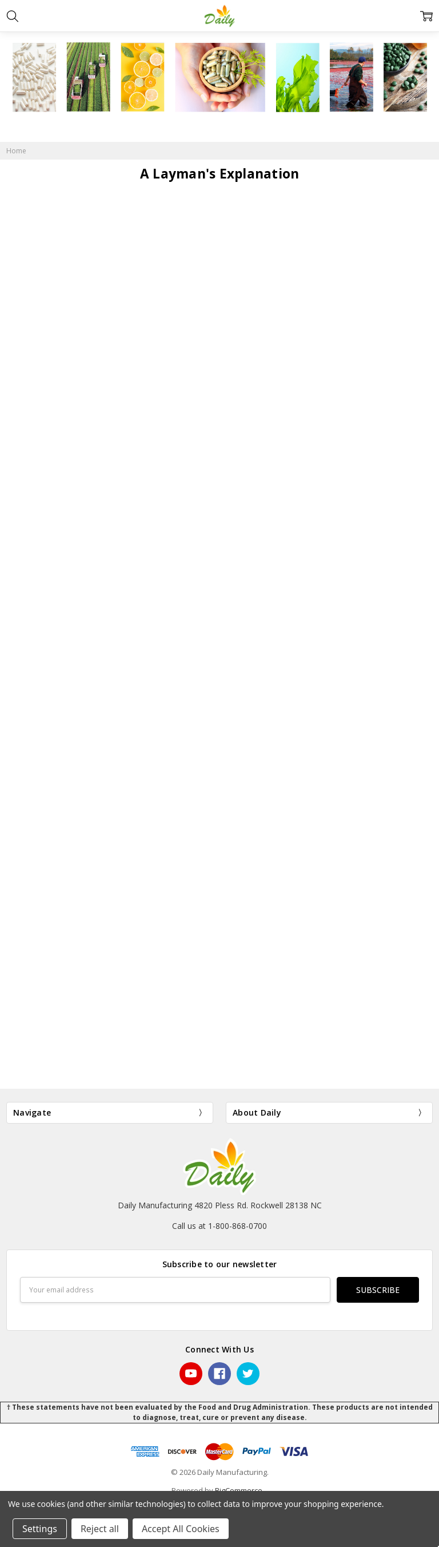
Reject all (100, 1528)
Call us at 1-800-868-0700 (219, 1225)
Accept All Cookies (181, 1528)
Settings (39, 1528)
